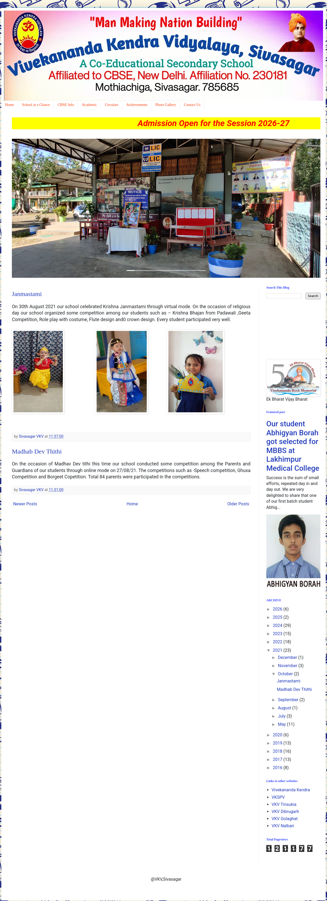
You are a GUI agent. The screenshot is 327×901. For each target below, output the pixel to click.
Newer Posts (25, 503)
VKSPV (278, 797)
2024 (278, 625)
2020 (278, 734)
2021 (278, 650)
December (288, 657)
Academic (89, 105)
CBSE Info (66, 105)
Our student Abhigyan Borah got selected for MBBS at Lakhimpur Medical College (292, 446)
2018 (278, 751)
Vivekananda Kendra (291, 789)
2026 (278, 609)
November (288, 665)
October (286, 673)
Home (9, 105)
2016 (278, 767)
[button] (35, 208)
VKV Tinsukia (284, 804)
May (282, 724)
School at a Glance (36, 105)
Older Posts (238, 503)
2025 (278, 617)
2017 (278, 759)
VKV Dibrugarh (285, 811)
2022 (278, 641)
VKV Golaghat (285, 818)
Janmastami (27, 293)
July (282, 716)
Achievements (137, 105)
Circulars (111, 105)
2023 (278, 633)
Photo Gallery (165, 105)
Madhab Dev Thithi (37, 451)
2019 (278, 743)
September (289, 699)
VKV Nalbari (283, 825)
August (285, 707)
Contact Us (192, 105)
